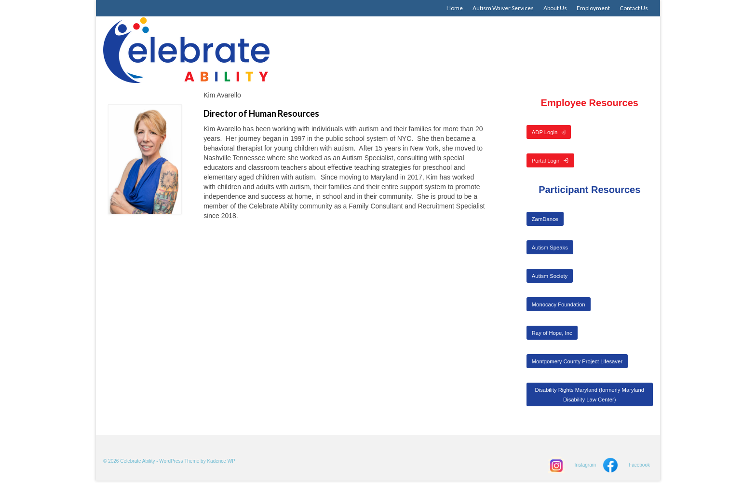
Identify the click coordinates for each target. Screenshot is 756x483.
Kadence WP (221, 461)
